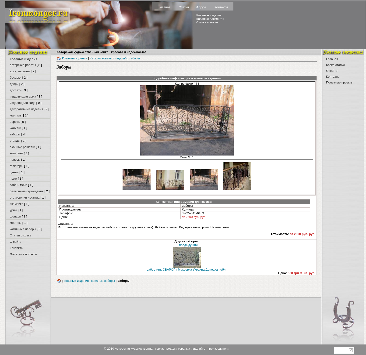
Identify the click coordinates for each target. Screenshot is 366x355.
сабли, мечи (18, 185)
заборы (15, 134)
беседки (15, 77)
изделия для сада (22, 103)
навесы (15, 159)
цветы (14, 172)
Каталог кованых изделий (108, 58)
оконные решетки (22, 147)
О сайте (15, 241)
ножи (13, 178)
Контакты (221, 7)
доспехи (15, 90)
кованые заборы (103, 281)
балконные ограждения (27, 191)
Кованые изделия (209, 15)
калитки (15, 128)
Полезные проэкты (23, 254)
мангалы (16, 115)
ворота (15, 121)
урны (13, 210)
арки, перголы (20, 71)
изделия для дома (23, 96)
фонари (15, 216)
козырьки (16, 153)
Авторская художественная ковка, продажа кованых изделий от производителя (172, 348)
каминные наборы (23, 229)
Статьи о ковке (207, 22)
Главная (164, 7)
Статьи (184, 7)
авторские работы (23, 65)
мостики (15, 223)
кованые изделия (76, 281)
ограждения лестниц (24, 197)
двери (14, 84)
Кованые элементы (210, 19)
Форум (201, 7)
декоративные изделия (26, 109)
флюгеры (16, 166)
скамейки (16, 204)
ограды (15, 140)
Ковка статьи (335, 65)
